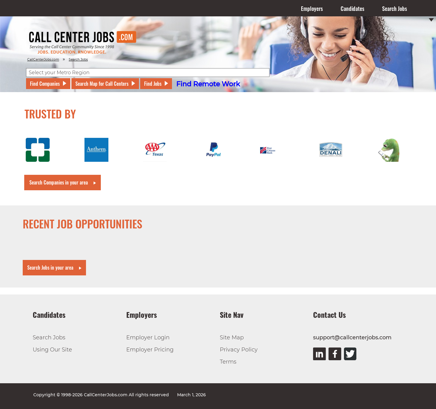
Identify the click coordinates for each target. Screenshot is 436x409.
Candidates (352, 8)
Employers (312, 8)
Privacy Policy (239, 349)
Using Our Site (52, 349)
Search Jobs (394, 8)
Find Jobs (152, 83)
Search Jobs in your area (50, 267)
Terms (228, 361)
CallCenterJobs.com (43, 60)
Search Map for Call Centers (101, 83)
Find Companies (45, 83)
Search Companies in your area (58, 182)
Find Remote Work (208, 84)
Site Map (232, 337)
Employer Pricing (149, 349)
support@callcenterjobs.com (352, 337)
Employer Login (148, 337)
